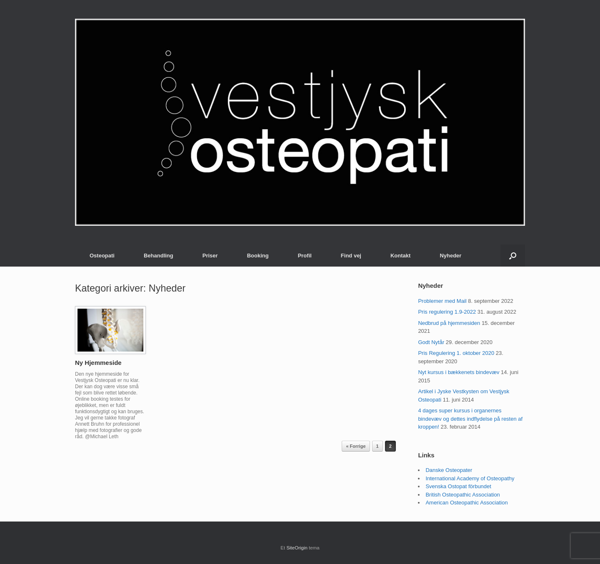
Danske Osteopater (448, 470)
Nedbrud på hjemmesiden (449, 323)
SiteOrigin (297, 547)
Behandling (158, 255)
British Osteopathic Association (462, 495)
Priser (210, 255)
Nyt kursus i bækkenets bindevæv (458, 372)
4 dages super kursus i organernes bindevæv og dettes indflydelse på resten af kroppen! (470, 418)
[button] (512, 256)
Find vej (351, 255)
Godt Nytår (431, 342)
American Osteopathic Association (466, 502)
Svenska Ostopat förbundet (458, 486)
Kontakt (400, 255)
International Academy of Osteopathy (469, 478)
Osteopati (102, 255)
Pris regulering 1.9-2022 (447, 312)
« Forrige (355, 446)
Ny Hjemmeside (98, 362)
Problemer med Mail (442, 301)
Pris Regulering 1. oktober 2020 (456, 353)
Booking (258, 255)
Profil (305, 255)
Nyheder (450, 255)
